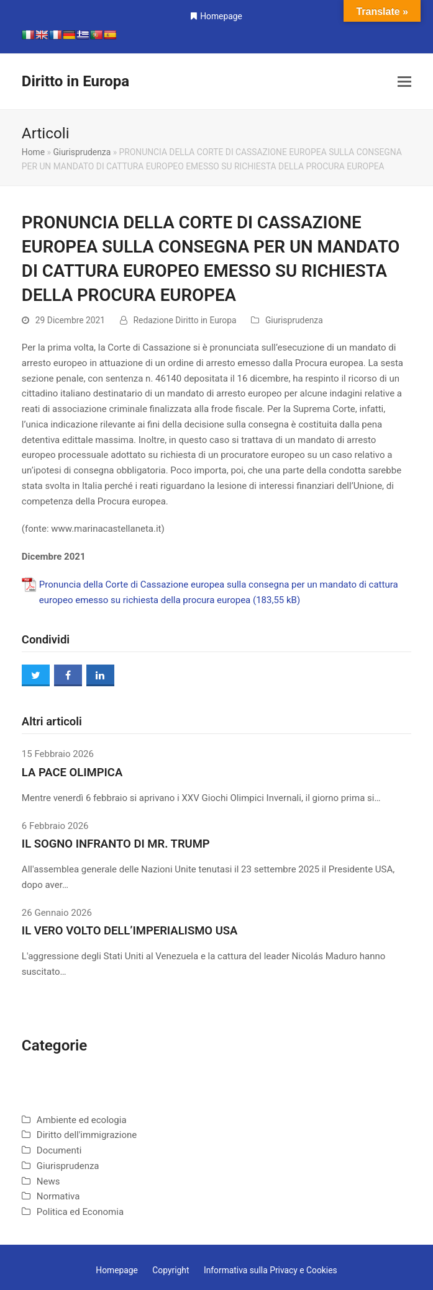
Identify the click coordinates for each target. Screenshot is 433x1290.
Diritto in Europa (75, 81)
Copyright (170, 1270)
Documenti (59, 1150)
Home (33, 152)
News (48, 1181)
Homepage (221, 16)
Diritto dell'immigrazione (87, 1134)
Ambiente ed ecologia (82, 1120)
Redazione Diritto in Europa (185, 320)
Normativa (58, 1196)
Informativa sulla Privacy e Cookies (270, 1270)
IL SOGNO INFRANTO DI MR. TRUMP (116, 844)
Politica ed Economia (80, 1211)
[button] (404, 82)
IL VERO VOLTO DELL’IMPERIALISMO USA (130, 931)
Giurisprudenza (82, 152)
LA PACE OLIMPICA (72, 772)
